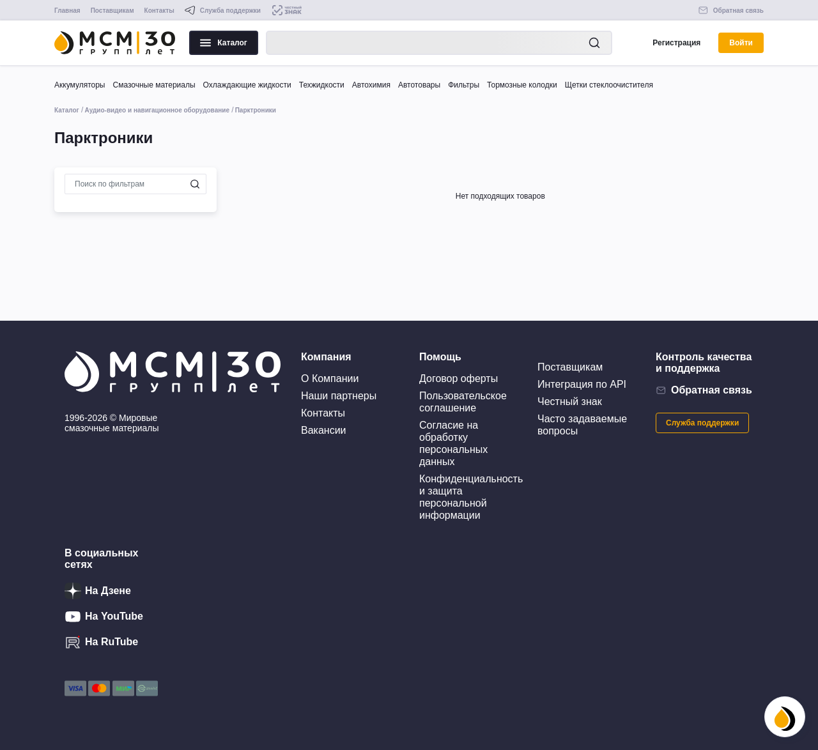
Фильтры (463, 84)
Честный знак (569, 401)
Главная (67, 10)
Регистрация (676, 42)
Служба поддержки (702, 422)
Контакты (159, 10)
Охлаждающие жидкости (247, 84)
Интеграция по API (581, 384)
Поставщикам (112, 10)
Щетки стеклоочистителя (609, 84)
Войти (741, 42)
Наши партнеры (338, 395)
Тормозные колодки (522, 84)
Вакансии (323, 430)
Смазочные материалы (153, 84)
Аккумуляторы (79, 84)
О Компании (330, 378)
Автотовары (419, 84)
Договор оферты (458, 378)
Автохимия (371, 84)
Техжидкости (321, 84)
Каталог (223, 42)
